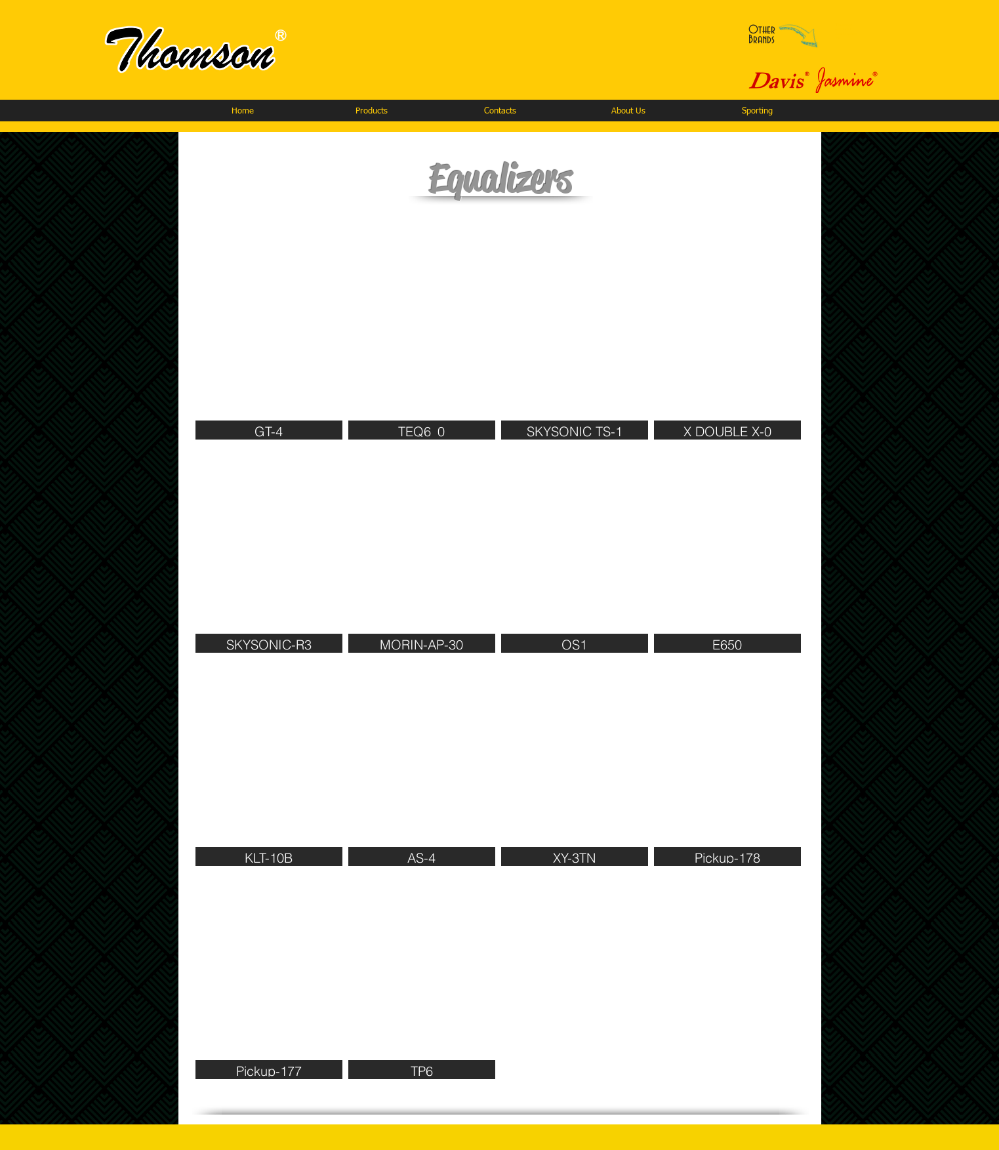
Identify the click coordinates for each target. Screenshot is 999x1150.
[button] (371, 111)
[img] (268, 336)
